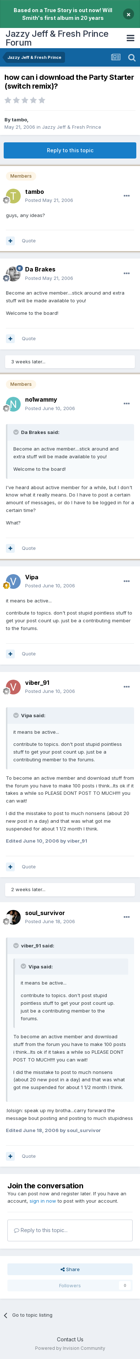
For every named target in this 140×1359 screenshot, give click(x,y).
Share (70, 1269)
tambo (19, 119)
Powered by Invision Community (70, 1348)
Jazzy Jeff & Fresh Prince (71, 127)
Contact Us (70, 1339)
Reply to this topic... (41, 1230)
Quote (29, 240)
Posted (49, 200)
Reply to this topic (70, 150)
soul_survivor (45, 913)
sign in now (43, 1201)
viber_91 (37, 682)
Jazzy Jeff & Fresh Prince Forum (57, 38)
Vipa (31, 577)
